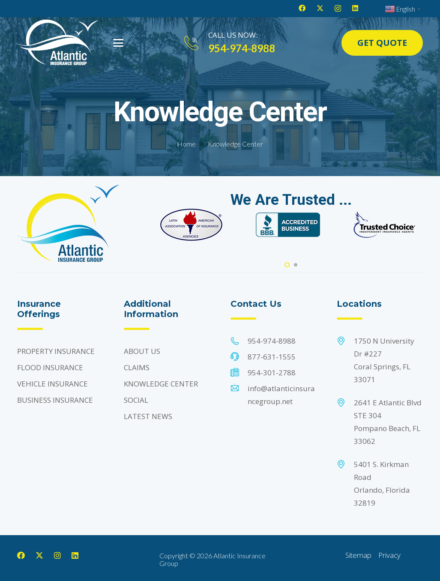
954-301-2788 (272, 372)
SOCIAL (136, 400)
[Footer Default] (191, 225)
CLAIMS (137, 367)
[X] (320, 8)
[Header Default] (57, 42)
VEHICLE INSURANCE (52, 384)
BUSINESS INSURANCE (55, 400)
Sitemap (358, 555)
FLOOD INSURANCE (50, 367)
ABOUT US (142, 351)
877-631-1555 (272, 357)
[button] (118, 43)
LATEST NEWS (148, 416)
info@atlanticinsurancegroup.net (281, 394)
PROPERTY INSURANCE (56, 351)
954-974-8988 (272, 341)
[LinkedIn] (355, 8)
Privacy (389, 555)
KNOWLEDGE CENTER (161, 384)
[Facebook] (302, 8)
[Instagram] (338, 8)
